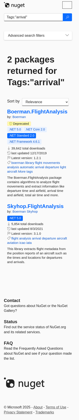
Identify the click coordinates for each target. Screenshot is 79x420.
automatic (27, 167)
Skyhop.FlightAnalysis (35, 206)
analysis (13, 167)
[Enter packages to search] (33, 17)
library (29, 163)
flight (38, 163)
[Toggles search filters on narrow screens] (67, 35)
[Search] (67, 17)
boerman (17, 163)
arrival (39, 167)
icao (22, 243)
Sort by (13, 101)
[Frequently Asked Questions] (8, 343)
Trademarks (44, 412)
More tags (25, 171)
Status (10, 321)
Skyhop (32, 211)
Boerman (19, 117)
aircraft (12, 171)
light (63, 167)
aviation (13, 243)
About (38, 407)
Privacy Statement (18, 412)
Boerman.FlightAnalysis (37, 111)
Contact (12, 300)
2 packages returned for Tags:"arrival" (36, 71)
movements (51, 163)
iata (29, 243)
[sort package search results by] (45, 102)
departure (52, 167)
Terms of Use (56, 407)
